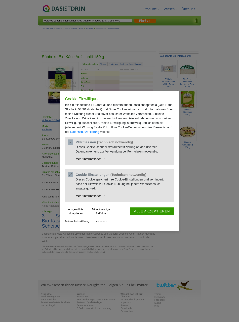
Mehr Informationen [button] (90, 159)
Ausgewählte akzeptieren (75, 211)
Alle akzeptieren (152, 211)
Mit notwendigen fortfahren (102, 211)
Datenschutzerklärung (84, 132)
